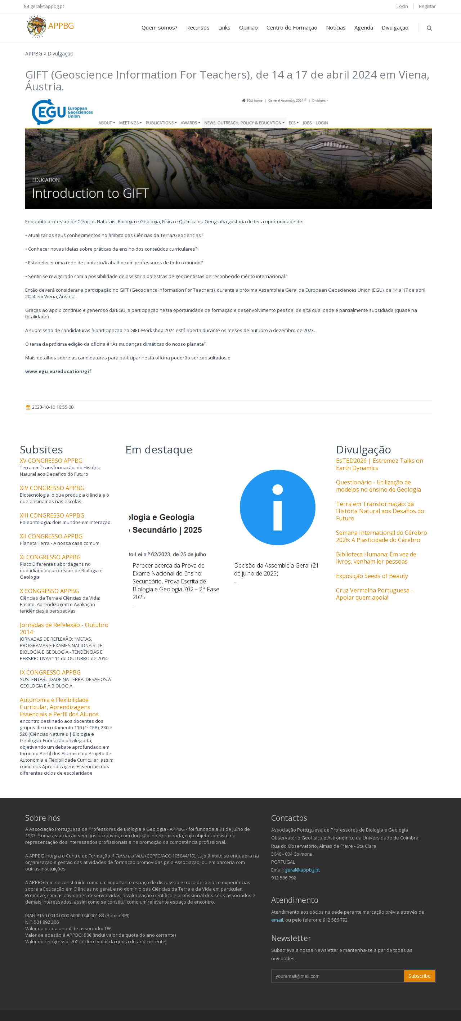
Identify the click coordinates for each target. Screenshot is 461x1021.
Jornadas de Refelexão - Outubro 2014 (64, 628)
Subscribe (419, 975)
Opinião (248, 27)
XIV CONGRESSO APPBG (52, 488)
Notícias (336, 27)
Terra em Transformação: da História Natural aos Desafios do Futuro (380, 511)
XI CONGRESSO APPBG (50, 557)
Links (224, 27)
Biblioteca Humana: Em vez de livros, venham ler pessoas (376, 557)
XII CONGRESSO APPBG (51, 536)
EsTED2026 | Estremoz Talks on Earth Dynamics (379, 464)
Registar (427, 6)
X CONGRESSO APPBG (49, 591)
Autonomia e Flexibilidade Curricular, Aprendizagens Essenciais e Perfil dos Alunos (59, 707)
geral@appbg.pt (302, 869)
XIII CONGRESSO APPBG (52, 515)
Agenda (363, 27)
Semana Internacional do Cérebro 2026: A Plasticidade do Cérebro (381, 536)
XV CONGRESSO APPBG (51, 461)
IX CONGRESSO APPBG (50, 672)
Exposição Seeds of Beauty (372, 576)
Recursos (198, 27)
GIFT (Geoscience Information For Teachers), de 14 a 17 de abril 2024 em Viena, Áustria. (227, 80)
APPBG (49, 26)
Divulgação (395, 27)
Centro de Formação (292, 27)
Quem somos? (160, 27)
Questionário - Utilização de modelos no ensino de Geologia (378, 485)
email (277, 920)
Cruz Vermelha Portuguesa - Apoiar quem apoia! (374, 593)
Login (402, 6)
